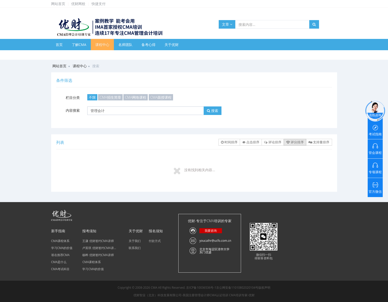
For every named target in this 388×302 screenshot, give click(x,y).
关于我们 (135, 241)
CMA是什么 (59, 262)
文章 (227, 24)
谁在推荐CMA (60, 255)
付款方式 (155, 241)
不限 (92, 97)
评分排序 (295, 142)
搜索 (212, 110)
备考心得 (148, 44)
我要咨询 (211, 230)
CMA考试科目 (60, 269)
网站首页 (58, 3)
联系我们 (135, 248)
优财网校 (78, 3)
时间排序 (229, 142)
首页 (59, 44)
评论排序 (272, 142)
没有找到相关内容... (199, 169)
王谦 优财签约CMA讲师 (98, 241)
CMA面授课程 (161, 97)
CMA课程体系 (60, 241)
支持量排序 (318, 142)
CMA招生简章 (110, 97)
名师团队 (125, 44)
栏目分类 (73, 97)
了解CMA (79, 44)
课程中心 (102, 44)
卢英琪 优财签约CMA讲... (99, 248)
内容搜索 (73, 110)
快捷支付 (99, 3)
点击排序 (250, 142)
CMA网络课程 (135, 97)
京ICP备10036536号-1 (201, 287)
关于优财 (172, 44)
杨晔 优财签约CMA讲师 (98, 255)
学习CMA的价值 (62, 248)
